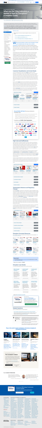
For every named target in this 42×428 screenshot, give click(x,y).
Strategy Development (6, 344)
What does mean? (22, 35)
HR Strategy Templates (20, 410)
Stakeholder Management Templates (35, 407)
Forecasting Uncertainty (14, 242)
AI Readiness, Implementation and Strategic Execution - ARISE (22, 171)
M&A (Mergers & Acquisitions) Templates (28, 401)
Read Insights (36, 92)
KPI (9, 344)
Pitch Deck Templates (27, 410)
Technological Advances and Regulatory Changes (8, 35)
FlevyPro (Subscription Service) (7, 405)
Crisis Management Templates (14, 415)
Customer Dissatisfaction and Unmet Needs (8, 33)
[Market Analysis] (29, 96)
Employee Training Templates (20, 405)
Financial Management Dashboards (21, 407)
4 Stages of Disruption (27, 242)
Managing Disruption (14, 252)
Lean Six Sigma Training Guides (28, 422)
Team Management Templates (34, 414)
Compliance (31, 347)
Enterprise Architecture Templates (21, 406)
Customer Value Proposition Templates (21, 398)
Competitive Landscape (7, 44)
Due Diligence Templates (20, 403)
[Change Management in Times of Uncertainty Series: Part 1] (35, 249)
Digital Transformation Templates (21, 402)
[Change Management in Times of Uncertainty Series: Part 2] (22, 249)
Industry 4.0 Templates (20, 414)
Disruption (9, 17)
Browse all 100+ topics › (33, 349)
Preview (16, 244)
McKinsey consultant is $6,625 (24, 259)
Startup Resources (33, 422)
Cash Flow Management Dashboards (14, 407)
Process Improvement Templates (28, 414)
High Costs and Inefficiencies (7, 34)
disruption (27, 72)
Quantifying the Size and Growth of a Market (35, 99)
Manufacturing (23, 344)
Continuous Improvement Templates (14, 411)
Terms (5, 415)
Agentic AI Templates (13, 398)
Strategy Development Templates (35, 411)
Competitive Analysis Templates (14, 410)
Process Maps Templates (27, 415)
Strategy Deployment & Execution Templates (35, 410)
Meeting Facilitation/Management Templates (28, 406)
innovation (17, 190)
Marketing (10, 347)
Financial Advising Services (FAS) (21, 424)
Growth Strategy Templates (20, 409)
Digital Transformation (17, 344)
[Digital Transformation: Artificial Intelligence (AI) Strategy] (22, 214)
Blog (8, 415)
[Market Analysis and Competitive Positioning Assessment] (16, 96)
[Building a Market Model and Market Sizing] (22, 96)
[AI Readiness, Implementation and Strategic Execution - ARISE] (22, 168)
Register (37, 2)
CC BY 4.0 (27, 321)
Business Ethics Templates (13, 403)
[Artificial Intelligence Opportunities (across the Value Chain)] (35, 214)
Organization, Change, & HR (13, 424)
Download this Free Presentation (30, 304)
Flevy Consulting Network (6, 407)
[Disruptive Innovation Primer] (22, 239)
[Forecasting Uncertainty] (16, 239)
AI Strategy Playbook (14, 216)
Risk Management (24, 343)
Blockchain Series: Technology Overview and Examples (35, 243)
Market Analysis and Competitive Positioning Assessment (15, 99)
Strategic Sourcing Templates (34, 409)
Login (34, 2)
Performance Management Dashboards (28, 409)
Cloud (5, 43)
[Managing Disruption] (16, 249)
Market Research (6, 53)
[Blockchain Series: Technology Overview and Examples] (35, 239)
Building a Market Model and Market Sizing (22, 99)
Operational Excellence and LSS (14, 423)
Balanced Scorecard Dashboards (14, 402)
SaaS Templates (33, 402)
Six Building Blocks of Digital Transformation (35, 171)
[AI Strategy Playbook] (16, 214)
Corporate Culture (36, 347)
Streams (4, 406)
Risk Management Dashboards (35, 401)
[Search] (13, 2)
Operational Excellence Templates (28, 407)
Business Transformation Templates (14, 406)
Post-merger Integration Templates (28, 411)
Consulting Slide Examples (20, 422)
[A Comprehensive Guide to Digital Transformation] (29, 168)
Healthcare (6, 49)
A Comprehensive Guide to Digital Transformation (28, 171)
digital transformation (16, 151)
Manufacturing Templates (27, 402)
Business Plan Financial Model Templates (14, 405)
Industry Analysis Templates (20, 415)
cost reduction (31, 151)
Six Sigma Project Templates (34, 405)
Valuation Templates (33, 415)
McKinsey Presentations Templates (28, 405)
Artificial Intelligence (7, 42)
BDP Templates (12, 401)
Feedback (9, 48)
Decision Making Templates (20, 401)
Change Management (32, 344)
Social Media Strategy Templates (35, 406)
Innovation (9, 49)
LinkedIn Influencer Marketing (6, 414)
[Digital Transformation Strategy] (16, 168)
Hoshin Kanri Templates (20, 411)
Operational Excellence (7, 54)
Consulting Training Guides (20, 423)
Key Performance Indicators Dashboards (28, 398)
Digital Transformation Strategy (15, 171)
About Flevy (31, 2)
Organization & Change (6, 402)
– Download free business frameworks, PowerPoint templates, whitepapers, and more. (21, 0)
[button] (19, 381)
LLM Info (25, 423)
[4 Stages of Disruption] (29, 239)
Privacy (7, 415)
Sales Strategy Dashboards (34, 403)
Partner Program (5, 413)
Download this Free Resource (7, 63)
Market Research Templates (27, 403)
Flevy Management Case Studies (21, 294)
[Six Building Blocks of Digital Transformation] (35, 168)
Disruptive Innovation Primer (22, 242)
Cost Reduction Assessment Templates (14, 414)
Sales (7, 347)
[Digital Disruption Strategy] (29, 249)
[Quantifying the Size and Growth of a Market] (35, 96)
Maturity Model (32, 348)
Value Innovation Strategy (34, 423)
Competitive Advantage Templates (14, 409)
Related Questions (6, 39)
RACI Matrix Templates (34, 398)
